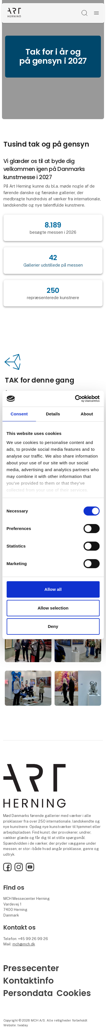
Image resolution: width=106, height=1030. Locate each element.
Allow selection (53, 608)
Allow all (53, 589)
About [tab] (87, 413)
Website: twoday (15, 1025)
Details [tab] (53, 413)
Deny (53, 626)
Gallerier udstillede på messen (53, 265)
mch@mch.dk (23, 944)
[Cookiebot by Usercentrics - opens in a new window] (75, 398)
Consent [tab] (19, 413)
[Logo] (14, 13)
